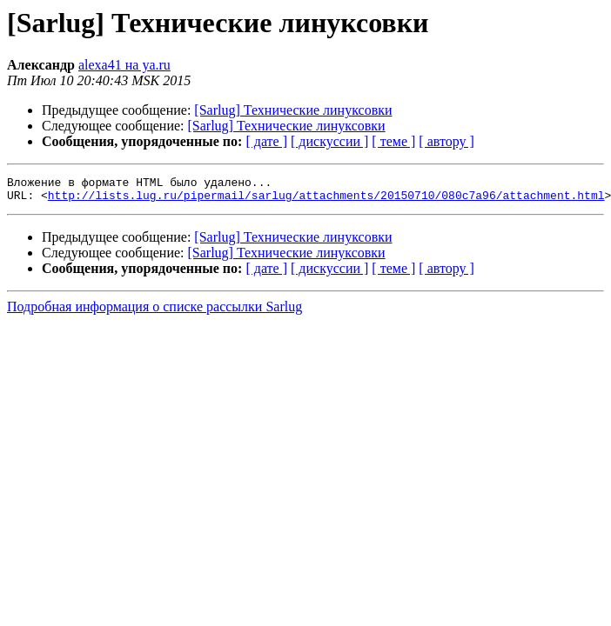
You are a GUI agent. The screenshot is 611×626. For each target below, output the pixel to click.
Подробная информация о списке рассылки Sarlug (154, 311)
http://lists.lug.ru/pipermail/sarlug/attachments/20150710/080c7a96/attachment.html (326, 200)
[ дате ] (266, 141)
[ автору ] (446, 141)
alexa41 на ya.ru (124, 64)
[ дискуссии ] (329, 141)
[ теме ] (393, 141)
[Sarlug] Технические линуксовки (293, 110)
